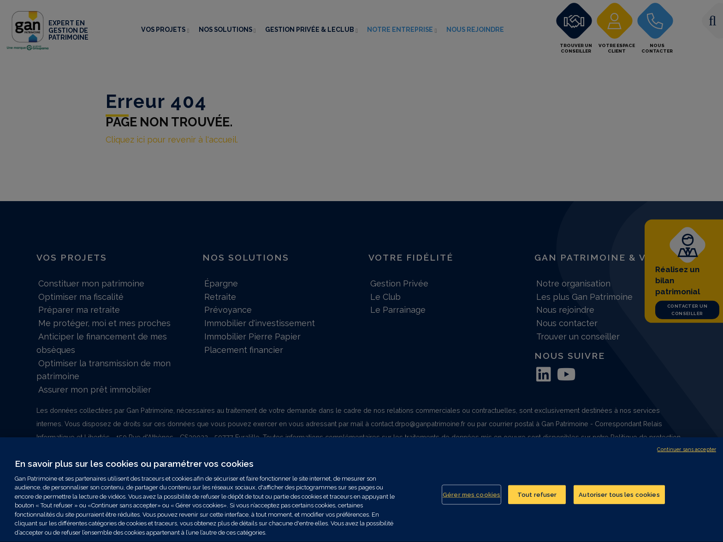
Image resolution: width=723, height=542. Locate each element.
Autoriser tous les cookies (619, 496)
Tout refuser (537, 496)
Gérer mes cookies (471, 496)
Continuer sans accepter (686, 452)
